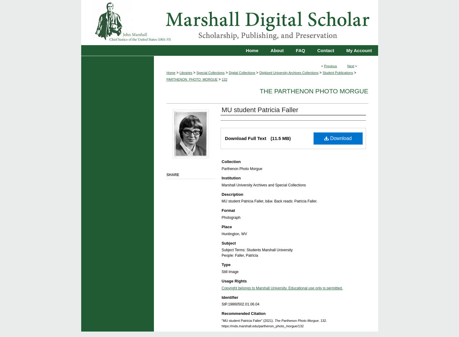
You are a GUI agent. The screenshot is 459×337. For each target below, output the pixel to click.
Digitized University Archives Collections (288, 73)
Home (171, 73)
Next (350, 66)
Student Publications (338, 73)
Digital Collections (242, 73)
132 (224, 79)
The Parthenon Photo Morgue (314, 91)
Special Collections (210, 73)
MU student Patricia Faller (260, 110)
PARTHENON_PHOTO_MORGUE (192, 79)
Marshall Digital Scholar (229, 22)
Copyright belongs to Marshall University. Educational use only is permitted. (282, 288)
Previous (330, 66)
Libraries (186, 73)
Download (338, 138)
